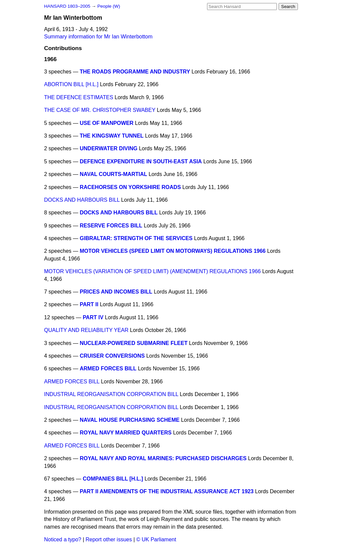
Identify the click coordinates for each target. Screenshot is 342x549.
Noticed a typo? (62, 539)
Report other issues (109, 539)
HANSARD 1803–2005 (67, 6)
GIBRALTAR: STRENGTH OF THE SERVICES (136, 238)
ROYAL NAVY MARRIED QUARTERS (126, 432)
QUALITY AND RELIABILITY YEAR (86, 330)
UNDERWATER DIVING (109, 148)
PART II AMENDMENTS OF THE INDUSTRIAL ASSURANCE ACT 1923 (166, 491)
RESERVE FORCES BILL (111, 225)
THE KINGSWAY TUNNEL (112, 136)
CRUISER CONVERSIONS (112, 356)
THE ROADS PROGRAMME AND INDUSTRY (135, 71)
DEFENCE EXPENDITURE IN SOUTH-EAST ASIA (141, 161)
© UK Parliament (156, 539)
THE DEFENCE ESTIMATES (78, 97)
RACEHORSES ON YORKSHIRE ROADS (130, 187)
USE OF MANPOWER (107, 123)
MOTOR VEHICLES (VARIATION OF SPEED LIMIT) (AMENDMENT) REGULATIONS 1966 (152, 271)
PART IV (93, 317)
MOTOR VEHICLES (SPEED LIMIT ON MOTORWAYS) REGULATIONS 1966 (173, 251)
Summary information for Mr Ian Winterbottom (98, 36)
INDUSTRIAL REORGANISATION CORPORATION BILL (111, 394)
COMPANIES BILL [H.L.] (113, 479)
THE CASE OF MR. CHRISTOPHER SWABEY (99, 110)
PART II (89, 304)
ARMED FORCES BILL (108, 368)
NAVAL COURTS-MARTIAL (113, 174)
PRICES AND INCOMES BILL (116, 292)
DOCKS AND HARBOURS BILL (82, 200)
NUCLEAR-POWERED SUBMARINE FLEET (134, 343)
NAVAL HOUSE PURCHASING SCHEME (130, 420)
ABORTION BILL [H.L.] (71, 84)
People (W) (108, 6)
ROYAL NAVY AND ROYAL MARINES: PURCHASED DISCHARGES (163, 458)
